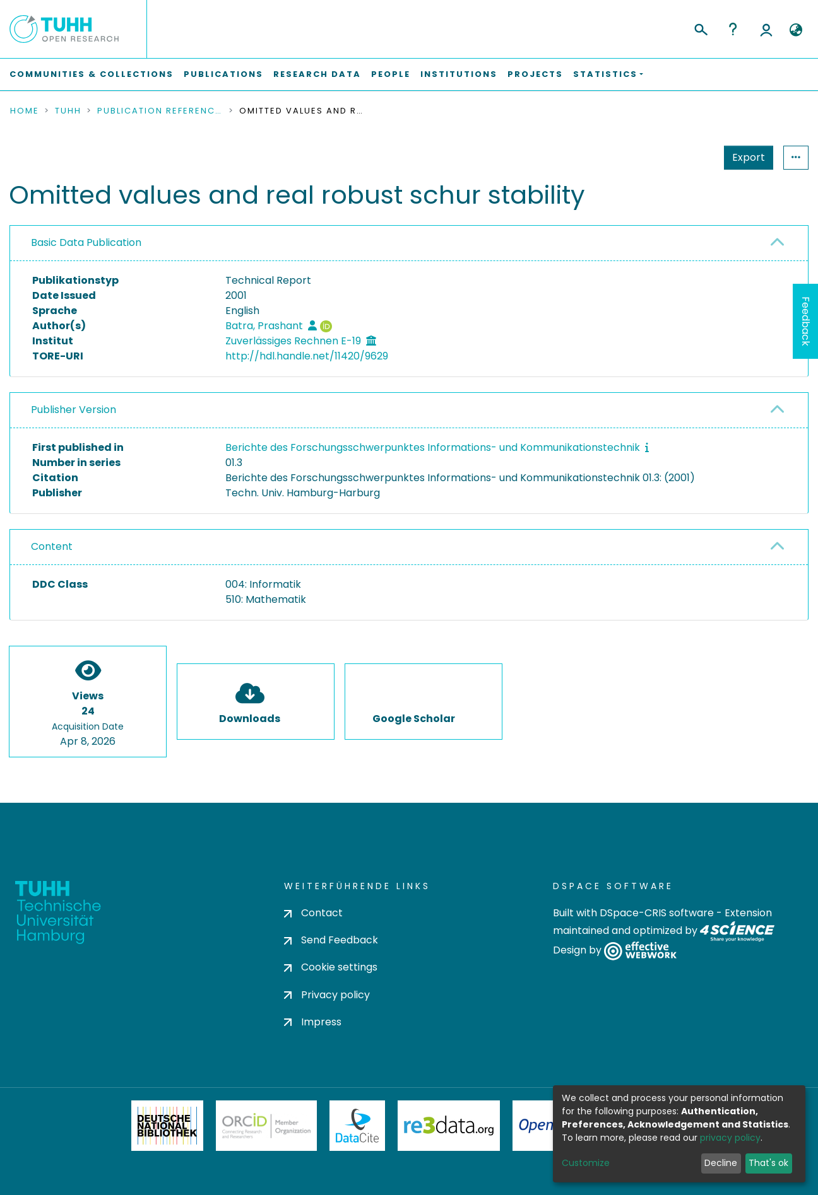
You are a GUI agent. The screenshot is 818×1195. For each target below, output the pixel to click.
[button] (795, 30)
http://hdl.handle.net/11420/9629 (306, 356)
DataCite (357, 1126)
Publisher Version (73, 409)
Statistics (745, 157)
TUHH (68, 111)
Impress (312, 1022)
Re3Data (449, 1125)
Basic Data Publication (86, 242)
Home (24, 111)
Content (52, 546)
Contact (313, 913)
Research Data (317, 74)
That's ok (768, 1163)
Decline (720, 1163)
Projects (535, 74)
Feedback (805, 321)
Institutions (458, 74)
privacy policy (730, 1137)
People (390, 74)
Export (686, 157)
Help (733, 29)
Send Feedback (331, 940)
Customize (586, 1163)
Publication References (160, 111)
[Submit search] (700, 27)
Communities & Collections (91, 74)
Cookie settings (330, 967)
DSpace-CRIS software (657, 913)
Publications (223, 74)
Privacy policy (327, 995)
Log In (766, 29)
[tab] (409, 243)
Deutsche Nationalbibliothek (167, 1126)
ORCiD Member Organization (266, 1125)
